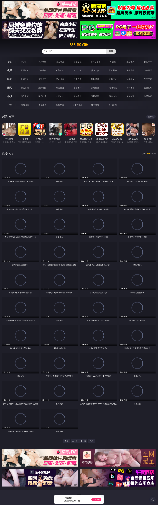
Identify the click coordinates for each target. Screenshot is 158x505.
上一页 (74, 441)
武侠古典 (77, 96)
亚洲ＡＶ (25, 70)
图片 (9, 87)
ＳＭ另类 (148, 70)
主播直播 (130, 70)
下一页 (83, 441)
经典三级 (113, 79)
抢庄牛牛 (148, 61)
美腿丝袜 (95, 87)
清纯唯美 (113, 87)
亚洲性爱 (25, 79)
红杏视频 (95, 105)
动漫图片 (77, 87)
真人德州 (42, 61)
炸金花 (113, 61)
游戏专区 (77, 61)
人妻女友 (60, 96)
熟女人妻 (95, 70)
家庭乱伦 (42, 96)
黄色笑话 (130, 96)
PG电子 (24, 61)
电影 (9, 79)
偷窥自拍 (25, 87)
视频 (9, 70)
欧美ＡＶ (60, 70)
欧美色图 (60, 87)
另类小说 (113, 96)
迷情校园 (95, 96)
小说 (9, 96)
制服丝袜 (95, 79)
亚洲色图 (42, 87)
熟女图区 (130, 87)
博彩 (9, 61)
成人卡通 (60, 79)
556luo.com (79, 44)
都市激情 (25, 96)
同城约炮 (25, 105)
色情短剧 (113, 105)
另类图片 (148, 87)
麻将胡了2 (95, 61)
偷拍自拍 (42, 79)
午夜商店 (42, 105)
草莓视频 (60, 105)
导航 (9, 104)
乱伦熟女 (130, 79)
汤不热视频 (77, 105)
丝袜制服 (113, 70)
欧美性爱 (77, 79)
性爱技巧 (148, 96)
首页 (66, 441)
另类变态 (148, 79)
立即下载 (96, 499)
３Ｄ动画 (77, 70)
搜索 (111, 51)
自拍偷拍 (42, 70)
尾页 (91, 441)
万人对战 (60, 61)
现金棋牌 (130, 61)
